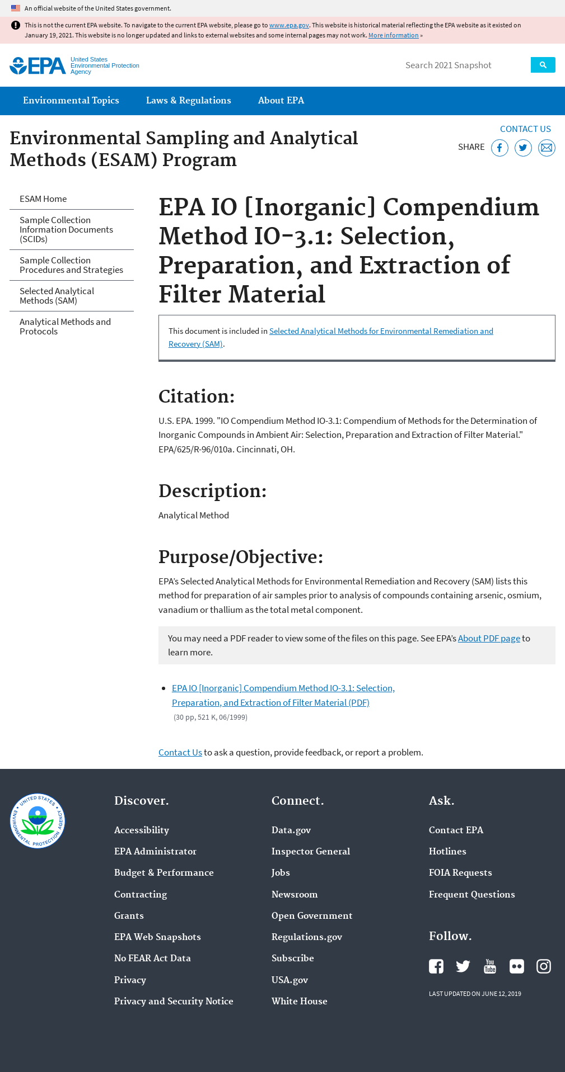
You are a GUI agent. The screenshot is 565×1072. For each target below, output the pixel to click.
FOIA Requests (460, 873)
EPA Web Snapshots (157, 938)
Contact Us (525, 128)
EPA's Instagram (543, 966)
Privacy (130, 981)
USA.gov (290, 981)
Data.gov (291, 831)
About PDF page (489, 638)
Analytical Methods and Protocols (65, 326)
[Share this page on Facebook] (499, 148)
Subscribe (293, 959)
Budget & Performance (164, 873)
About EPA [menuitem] (281, 101)
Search (543, 65)
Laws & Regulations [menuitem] (188, 101)
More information (393, 35)
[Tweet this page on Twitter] (523, 148)
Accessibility (141, 831)
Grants (129, 917)
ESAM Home (43, 198)
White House (300, 1002)
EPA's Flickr (517, 966)
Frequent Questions (472, 895)
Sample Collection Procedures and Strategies (71, 265)
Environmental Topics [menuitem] (71, 101)
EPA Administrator (155, 852)
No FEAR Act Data (152, 959)
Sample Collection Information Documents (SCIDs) (66, 229)
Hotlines (447, 852)
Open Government (312, 917)
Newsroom (295, 895)
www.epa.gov (289, 25)
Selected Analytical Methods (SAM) (57, 295)
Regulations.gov (307, 938)
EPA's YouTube (490, 966)
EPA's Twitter (463, 966)
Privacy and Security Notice (174, 1002)
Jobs (281, 873)
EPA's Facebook (436, 966)
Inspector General (311, 852)
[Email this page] (546, 148)
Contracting (140, 895)
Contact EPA (456, 831)
